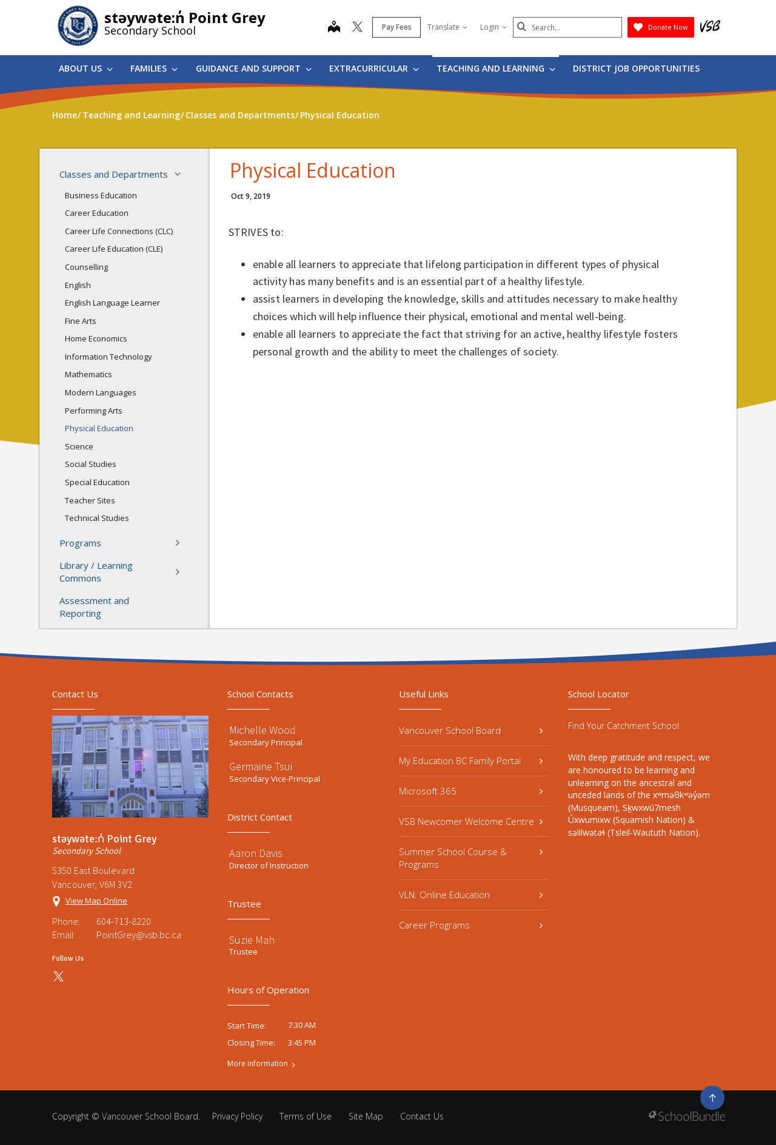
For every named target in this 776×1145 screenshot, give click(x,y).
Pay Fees (397, 27)
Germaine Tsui (260, 766)
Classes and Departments (123, 174)
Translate (447, 27)
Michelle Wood (262, 730)
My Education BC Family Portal (471, 760)
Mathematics (88, 374)
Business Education (101, 195)
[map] (334, 27)
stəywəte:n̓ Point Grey (185, 17)
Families (154, 68)
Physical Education (99, 428)
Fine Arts (80, 320)
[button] (181, 174)
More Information (257, 1064)
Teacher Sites (90, 500)
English (78, 285)
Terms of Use (305, 1116)
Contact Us (422, 1116)
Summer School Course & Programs (471, 857)
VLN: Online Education (471, 894)
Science (79, 446)
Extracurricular (374, 68)
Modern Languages (100, 392)
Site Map (366, 1116)
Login (493, 27)
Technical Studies (97, 517)
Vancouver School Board (471, 730)
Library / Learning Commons (123, 571)
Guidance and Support (254, 68)
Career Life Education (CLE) (113, 248)
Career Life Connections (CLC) (119, 231)
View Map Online (96, 900)
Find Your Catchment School (623, 725)
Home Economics (96, 338)
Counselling (86, 266)
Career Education (97, 212)
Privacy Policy (237, 1116)
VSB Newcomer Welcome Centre (471, 821)
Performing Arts (93, 410)
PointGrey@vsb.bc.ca (138, 934)
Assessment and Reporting (94, 606)
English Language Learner (112, 302)
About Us (86, 68)
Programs (123, 542)
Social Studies (90, 463)
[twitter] (357, 27)
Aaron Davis (256, 853)
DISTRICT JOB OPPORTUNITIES (636, 68)
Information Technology (108, 356)
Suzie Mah (252, 940)
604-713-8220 (123, 921)
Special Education (97, 482)
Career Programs (471, 925)
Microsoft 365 (471, 791)
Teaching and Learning (495, 68)
